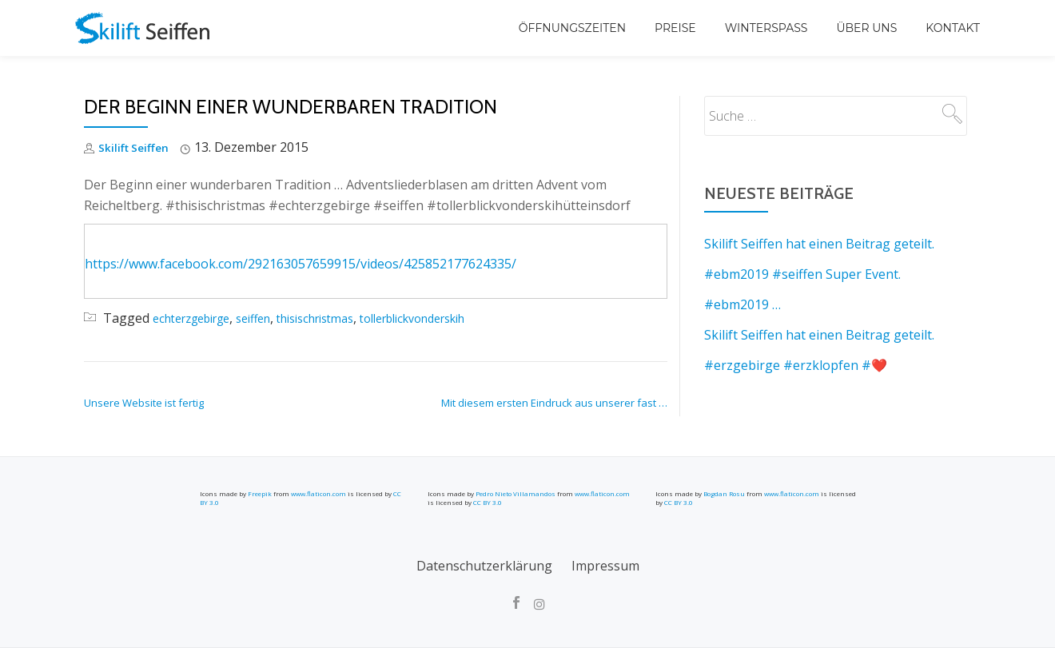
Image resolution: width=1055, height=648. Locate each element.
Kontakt (953, 28)
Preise (675, 28)
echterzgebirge (199, 318)
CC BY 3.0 (487, 502)
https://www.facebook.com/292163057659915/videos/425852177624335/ (300, 263)
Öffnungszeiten (572, 28)
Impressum (605, 565)
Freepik (260, 493)
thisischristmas (343, 318)
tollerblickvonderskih (458, 318)
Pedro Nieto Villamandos (515, 493)
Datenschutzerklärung (484, 565)
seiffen (271, 318)
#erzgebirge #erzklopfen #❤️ (795, 365)
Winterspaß (766, 28)
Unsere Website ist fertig (144, 403)
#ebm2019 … (742, 304)
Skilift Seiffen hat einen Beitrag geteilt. (819, 243)
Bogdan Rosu (724, 493)
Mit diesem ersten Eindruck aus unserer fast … (554, 403)
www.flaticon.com (318, 493)
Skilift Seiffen (139, 147)
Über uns (866, 28)
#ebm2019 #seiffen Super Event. (802, 274)
